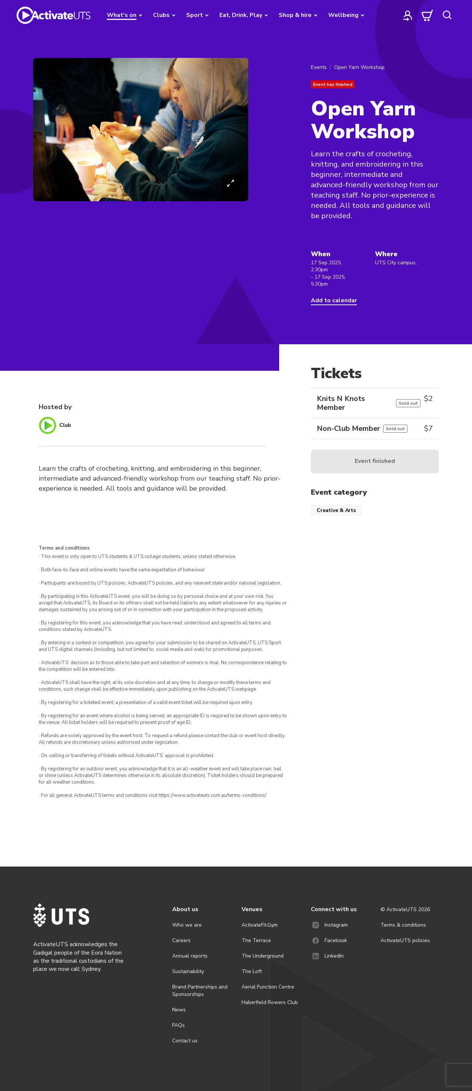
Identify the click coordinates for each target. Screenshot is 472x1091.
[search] (446, 15)
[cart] (427, 15)
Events (319, 67)
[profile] (407, 15)
